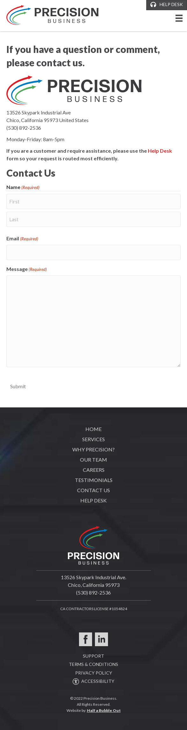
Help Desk (160, 151)
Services (93, 439)
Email (22, 238)
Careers (93, 470)
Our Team (93, 459)
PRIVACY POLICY (93, 672)
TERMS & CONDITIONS (93, 664)
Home (93, 429)
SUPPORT (93, 656)
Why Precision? (93, 449)
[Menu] (179, 21)
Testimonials (93, 480)
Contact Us (93, 490)
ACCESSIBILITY (93, 681)
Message (26, 269)
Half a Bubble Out (104, 710)
